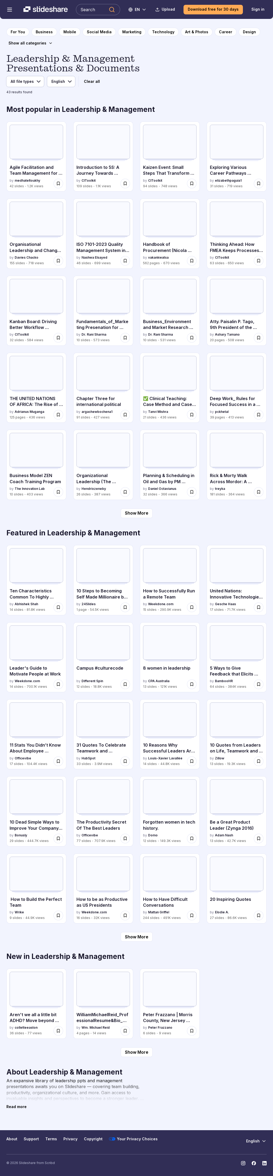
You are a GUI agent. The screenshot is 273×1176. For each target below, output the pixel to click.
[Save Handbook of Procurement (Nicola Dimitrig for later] (192, 261)
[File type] (25, 81)
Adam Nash (224, 835)
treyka (220, 489)
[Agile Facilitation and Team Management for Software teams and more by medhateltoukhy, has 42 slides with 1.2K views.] (36, 157)
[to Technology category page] (163, 32)
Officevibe (23, 758)
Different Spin (92, 681)
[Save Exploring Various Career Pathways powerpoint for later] (258, 183)
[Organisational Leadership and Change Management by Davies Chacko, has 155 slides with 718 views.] (36, 234)
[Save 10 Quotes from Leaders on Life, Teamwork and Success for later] (258, 761)
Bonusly (21, 835)
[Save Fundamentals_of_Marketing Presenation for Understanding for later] (125, 338)
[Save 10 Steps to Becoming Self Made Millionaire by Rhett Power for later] (125, 607)
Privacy (70, 1139)
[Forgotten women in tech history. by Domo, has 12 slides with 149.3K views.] (170, 811)
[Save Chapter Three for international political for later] (125, 415)
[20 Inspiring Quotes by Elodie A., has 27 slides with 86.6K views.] (237, 888)
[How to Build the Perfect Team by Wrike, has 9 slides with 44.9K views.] (36, 888)
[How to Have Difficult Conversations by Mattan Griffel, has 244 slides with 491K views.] (170, 888)
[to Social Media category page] (99, 32)
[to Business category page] (44, 32)
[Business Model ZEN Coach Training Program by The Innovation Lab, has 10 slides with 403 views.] (36, 465)
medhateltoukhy (27, 180)
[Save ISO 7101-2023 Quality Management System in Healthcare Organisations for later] (125, 261)
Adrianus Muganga (29, 412)
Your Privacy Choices (133, 1139)
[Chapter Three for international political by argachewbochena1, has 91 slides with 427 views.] (103, 388)
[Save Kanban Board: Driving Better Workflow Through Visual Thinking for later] (58, 338)
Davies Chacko (26, 257)
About (11, 1139)
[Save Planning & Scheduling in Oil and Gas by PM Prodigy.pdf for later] (192, 492)
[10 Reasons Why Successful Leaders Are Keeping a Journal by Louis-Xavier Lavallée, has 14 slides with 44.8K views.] (170, 734)
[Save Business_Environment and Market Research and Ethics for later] (192, 338)
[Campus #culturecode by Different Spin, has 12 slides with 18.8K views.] (103, 657)
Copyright (93, 1139)
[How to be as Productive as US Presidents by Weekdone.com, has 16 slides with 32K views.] (103, 888)
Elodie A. (222, 912)
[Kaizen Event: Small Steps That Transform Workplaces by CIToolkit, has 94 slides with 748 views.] (170, 157)
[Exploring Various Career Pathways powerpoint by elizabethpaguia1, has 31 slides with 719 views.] (237, 157)
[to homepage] (17, 32)
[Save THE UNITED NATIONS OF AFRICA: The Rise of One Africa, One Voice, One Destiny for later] (58, 415)
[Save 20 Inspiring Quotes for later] (258, 915)
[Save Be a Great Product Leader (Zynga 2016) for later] (258, 838)
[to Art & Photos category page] (197, 32)
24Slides (89, 604)
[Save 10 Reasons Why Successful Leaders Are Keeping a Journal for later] (192, 761)
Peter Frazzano (160, 1027)
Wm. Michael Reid (96, 1027)
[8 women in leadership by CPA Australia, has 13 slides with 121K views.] (170, 657)
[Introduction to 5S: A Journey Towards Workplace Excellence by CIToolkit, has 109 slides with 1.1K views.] (103, 157)
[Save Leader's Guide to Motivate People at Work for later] (58, 684)
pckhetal (222, 412)
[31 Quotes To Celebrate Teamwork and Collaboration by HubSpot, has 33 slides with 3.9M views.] (103, 734)
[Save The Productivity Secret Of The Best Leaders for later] (125, 838)
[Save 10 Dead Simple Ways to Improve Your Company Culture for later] (58, 838)
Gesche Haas (225, 604)
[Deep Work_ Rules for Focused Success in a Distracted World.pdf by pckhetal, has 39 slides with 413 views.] (237, 388)
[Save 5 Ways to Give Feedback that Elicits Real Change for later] (258, 684)
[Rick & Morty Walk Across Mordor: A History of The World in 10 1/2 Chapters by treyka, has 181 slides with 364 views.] (237, 465)
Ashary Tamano (227, 334)
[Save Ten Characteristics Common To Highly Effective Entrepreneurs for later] (58, 607)
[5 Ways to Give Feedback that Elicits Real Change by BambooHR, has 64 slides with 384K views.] (237, 657)
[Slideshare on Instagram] (243, 1163)
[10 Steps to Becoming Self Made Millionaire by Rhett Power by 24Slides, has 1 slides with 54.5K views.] (103, 580)
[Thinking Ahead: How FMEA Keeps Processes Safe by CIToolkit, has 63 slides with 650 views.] (237, 234)
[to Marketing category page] (132, 32)
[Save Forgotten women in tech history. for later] (192, 838)
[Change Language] (137, 9)
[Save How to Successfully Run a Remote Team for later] (192, 607)
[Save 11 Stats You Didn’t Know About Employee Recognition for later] (58, 761)
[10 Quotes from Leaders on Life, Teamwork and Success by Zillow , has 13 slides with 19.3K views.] (237, 734)
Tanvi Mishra (158, 412)
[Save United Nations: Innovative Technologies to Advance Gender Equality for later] (258, 607)
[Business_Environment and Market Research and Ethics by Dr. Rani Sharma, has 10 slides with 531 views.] (170, 311)
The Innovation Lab (30, 489)
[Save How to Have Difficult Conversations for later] (192, 915)
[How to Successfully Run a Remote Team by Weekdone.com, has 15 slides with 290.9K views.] (170, 580)
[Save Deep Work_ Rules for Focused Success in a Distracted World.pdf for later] (258, 415)
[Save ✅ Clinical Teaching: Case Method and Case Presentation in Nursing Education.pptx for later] (192, 415)
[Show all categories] (30, 43)
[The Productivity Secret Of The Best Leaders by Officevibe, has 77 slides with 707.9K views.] (103, 811)
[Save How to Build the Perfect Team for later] (58, 915)
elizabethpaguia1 (228, 180)
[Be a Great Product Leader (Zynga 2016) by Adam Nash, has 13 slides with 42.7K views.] (237, 811)
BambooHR (224, 681)
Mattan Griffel (158, 912)
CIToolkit (89, 180)
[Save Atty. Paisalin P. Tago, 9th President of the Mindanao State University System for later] (258, 338)
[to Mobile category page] (69, 32)
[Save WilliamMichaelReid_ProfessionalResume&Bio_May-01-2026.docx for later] (125, 1031)
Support (31, 1139)
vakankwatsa (158, 257)
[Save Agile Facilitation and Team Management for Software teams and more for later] (58, 183)
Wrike (19, 912)
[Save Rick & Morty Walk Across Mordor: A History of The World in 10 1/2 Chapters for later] (258, 492)
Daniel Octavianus (162, 489)
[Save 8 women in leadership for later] (192, 684)
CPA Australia (158, 681)
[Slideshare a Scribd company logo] (45, 9)
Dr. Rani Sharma (94, 334)
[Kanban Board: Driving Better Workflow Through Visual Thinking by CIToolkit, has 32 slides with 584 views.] (36, 311)
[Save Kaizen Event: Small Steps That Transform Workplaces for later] (192, 183)
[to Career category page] (226, 32)
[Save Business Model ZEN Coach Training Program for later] (58, 492)
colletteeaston (26, 1027)
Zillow (219, 758)
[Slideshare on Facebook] (254, 1163)
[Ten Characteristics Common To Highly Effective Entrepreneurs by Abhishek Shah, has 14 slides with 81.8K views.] (36, 580)
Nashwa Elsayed (94, 257)
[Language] (61, 81)
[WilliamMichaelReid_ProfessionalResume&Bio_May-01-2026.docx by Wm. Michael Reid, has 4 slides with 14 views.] (103, 1004)
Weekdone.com (160, 604)
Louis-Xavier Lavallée (165, 758)
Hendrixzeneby (94, 489)
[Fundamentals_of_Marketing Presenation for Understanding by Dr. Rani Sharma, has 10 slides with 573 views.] (103, 311)
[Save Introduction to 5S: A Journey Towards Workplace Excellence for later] (125, 183)
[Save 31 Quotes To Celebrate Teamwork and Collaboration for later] (125, 761)
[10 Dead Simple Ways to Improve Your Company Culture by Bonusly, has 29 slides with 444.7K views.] (36, 811)
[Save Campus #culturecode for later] (125, 684)
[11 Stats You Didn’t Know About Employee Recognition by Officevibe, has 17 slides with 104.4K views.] (36, 734)
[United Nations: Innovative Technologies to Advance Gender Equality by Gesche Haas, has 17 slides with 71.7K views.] (237, 580)
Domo (153, 835)
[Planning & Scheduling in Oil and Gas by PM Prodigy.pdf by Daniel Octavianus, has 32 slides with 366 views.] (170, 465)
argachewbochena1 (97, 412)
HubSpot (88, 758)
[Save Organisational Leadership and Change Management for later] (58, 261)
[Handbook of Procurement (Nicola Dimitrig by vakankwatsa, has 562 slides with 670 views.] (170, 234)
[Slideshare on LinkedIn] (264, 1163)
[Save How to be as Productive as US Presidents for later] (125, 915)
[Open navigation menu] (9, 9)
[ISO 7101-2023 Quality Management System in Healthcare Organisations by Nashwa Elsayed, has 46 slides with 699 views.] (103, 234)
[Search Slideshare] (98, 9)
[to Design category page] (249, 32)
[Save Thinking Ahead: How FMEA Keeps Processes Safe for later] (258, 261)
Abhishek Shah (26, 604)
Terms (51, 1139)
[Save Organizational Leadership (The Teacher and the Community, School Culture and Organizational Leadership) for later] (125, 492)
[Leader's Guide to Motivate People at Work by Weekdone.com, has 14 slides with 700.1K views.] (36, 657)
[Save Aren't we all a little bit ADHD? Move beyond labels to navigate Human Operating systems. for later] (58, 1031)
